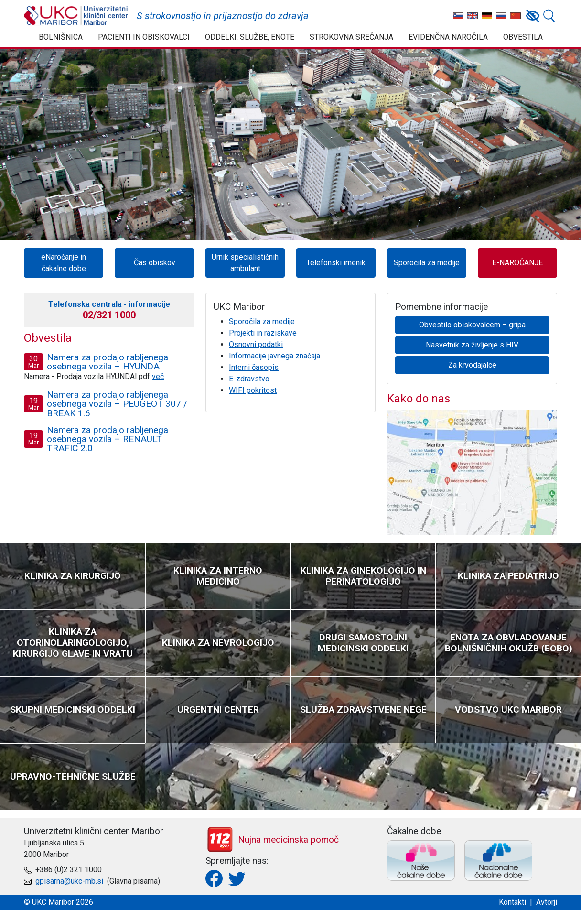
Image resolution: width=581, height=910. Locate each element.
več (158, 376)
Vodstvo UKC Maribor (508, 709)
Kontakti (512, 902)
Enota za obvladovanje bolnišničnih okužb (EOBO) (508, 643)
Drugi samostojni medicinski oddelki (363, 643)
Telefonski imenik (336, 262)
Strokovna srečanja (351, 37)
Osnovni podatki (256, 344)
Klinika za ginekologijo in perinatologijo (363, 576)
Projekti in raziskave (263, 332)
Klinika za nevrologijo (218, 642)
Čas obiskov (154, 262)
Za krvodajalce (472, 364)
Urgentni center (218, 709)
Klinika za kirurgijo (72, 575)
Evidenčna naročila (448, 37)
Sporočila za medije (427, 262)
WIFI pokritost (253, 390)
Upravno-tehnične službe (73, 776)
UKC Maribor (76, 16)
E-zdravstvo (249, 378)
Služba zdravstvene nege (363, 709)
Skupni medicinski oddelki (72, 709)
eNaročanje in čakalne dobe (63, 262)
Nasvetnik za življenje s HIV (472, 344)
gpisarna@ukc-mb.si (69, 881)
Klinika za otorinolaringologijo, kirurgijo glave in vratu (73, 642)
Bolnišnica (61, 37)
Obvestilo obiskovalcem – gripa (472, 324)
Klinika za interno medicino (217, 576)
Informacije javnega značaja (274, 355)
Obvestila (523, 37)
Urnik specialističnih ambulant (245, 262)
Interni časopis (254, 367)
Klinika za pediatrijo (508, 575)
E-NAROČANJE (517, 262)
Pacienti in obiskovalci (144, 37)
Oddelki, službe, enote (249, 37)
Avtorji (546, 902)
